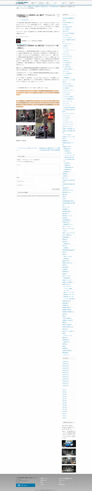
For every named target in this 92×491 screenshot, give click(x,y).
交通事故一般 (30, 6)
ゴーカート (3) (65, 71)
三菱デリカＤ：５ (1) (67, 126)
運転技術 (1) (65, 337)
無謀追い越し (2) (66, 260)
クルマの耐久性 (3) (66, 66)
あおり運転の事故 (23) (67, 26)
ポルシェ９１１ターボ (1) (68, 113)
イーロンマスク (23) (66, 37)
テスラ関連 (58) (65, 88)
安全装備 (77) (67, 150)
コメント (19, 165)
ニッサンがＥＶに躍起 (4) (68, 96)
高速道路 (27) (67, 165)
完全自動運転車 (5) (66, 220)
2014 (64, 415)
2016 (64, 411)
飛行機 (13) (64, 344)
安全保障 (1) (65, 217)
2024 (64, 394)
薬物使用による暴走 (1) (67, 320)
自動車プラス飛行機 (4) (67, 282)
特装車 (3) (64, 265)
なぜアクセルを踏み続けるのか (65, 478)
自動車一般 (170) (66, 284)
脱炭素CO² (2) (66, 341)
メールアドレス (20, 181)
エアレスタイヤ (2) (66, 43)
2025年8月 (65, 372)
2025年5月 (65, 378)
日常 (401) (64, 245)
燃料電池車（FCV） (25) (68, 294)
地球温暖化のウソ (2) (68, 224)
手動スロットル (34, 3)
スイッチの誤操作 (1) (67, 73)
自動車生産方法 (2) (66, 300)
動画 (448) (64, 194)
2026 (64, 389)
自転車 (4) (64, 313)
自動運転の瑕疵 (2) (66, 307)
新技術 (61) (64, 241)
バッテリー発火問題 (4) (70, 298)
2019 (64, 404)
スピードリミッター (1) (70, 155)
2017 (64, 409)
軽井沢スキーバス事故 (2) (68, 331)
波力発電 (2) (66, 258)
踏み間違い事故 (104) (69, 157)
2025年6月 (65, 376)
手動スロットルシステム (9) (68, 232)
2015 (64, 413)
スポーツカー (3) (67, 286)
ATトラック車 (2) (67, 134)
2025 (64, 391)
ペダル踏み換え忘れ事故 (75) (68, 107)
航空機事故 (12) (66, 171)
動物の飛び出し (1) (66, 192)
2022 (64, 398)
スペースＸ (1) (65, 75)
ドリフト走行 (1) (66, 94)
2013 (64, 417)
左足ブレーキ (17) (66, 226)
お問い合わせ (72, 3)
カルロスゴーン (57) (66, 58)
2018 (64, 407)
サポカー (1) (66, 354)
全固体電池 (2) (65, 188)
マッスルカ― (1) (66, 115)
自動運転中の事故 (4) (67, 309)
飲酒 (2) (64, 346)
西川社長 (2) (66, 60)
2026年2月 (65, 363)
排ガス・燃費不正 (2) (67, 235)
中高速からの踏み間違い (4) (68, 128)
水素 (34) (64, 254)
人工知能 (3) (65, 175)
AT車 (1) (64, 20)
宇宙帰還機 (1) (66, 77)
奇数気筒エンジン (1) (67, 215)
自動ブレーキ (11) (66, 275)
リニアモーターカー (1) (67, 122)
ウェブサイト (20, 185)
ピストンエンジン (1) (67, 101)
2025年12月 (65, 366)
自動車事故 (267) (67, 148)
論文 (49, 3)
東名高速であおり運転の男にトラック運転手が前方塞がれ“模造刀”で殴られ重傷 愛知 (49, 150)
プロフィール (65, 3)
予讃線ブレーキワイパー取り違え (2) (68, 137)
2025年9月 (65, 370)
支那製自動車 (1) (66, 237)
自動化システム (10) (66, 280)
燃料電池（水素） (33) (67, 262)
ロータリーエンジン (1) (67, 124)
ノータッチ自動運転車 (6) (68, 98)
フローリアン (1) (66, 105)
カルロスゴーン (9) (67, 335)
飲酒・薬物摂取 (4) (67, 318)
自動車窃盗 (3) (65, 303)
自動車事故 (37, 6)
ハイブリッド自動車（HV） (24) (67, 289)
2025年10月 (65, 368)
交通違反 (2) (65, 173)
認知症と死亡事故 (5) (67, 324)
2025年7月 (65, 374)
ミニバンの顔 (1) (66, 117)
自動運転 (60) (65, 305)
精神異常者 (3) (65, 271)
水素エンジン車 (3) (67, 256)
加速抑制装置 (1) (67, 277)
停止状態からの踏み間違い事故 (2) (68, 181)
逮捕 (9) (64, 333)
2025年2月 (65, 385)
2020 (64, 402)
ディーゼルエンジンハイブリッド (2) (69, 51)
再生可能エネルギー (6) (67, 190)
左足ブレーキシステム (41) (68, 228)
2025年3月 (65, 383)
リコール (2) (65, 120)
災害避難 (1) (66, 247)
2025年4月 (65, 381)
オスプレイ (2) (65, 54)
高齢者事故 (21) (68, 169)
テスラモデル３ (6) (66, 83)
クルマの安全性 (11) (66, 62)
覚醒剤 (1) (64, 322)
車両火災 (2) (65, 329)
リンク (60, 482)
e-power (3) (64, 24)
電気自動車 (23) (65, 339)
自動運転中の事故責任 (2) (68, 311)
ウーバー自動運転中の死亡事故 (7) (68, 40)
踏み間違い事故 (44, 6)
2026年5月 (65, 361)
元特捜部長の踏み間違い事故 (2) (68, 185)
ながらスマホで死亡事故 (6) (68, 33)
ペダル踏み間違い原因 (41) (68, 160)
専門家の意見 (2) (66, 222)
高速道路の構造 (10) (69, 167)
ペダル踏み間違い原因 (53, 6)
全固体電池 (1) (66, 243)
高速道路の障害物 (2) (67, 350)
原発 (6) (64, 196)
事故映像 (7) (65, 140)
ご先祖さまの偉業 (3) (68, 69)
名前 (18, 177)
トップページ (19, 6)
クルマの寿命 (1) (66, 64)
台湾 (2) (64, 198)
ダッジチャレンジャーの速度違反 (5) (68, 80)
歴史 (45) (64, 252)
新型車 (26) (64, 239)
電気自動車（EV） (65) (68, 296)
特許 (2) (65, 230)
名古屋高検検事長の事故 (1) (68, 200)
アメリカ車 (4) (65, 35)
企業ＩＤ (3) (65, 178)
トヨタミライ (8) (66, 92)
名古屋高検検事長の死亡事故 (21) (68, 204)
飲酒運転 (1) (65, 348)
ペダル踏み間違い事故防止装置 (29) (68, 110)
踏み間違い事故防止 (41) (67, 326)
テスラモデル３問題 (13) (67, 85)
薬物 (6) (64, 316)
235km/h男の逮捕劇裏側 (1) (68, 18)
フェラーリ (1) (65, 103)
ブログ (57, 3)
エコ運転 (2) (65, 45)
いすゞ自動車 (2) (66, 29)
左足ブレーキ (42, 3)
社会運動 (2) (65, 269)
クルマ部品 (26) (68, 153)
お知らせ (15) (65, 31)
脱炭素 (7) (64, 273)
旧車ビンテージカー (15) (68, 292)
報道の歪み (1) (65, 213)
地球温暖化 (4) (65, 209)
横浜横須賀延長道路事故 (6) (68, 250)
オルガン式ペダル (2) (67, 56)
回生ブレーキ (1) (66, 207)
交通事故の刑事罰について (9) (68, 143)
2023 (64, 396)
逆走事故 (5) (67, 163)
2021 (64, 400)
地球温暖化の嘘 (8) (66, 211)
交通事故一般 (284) (66, 146)
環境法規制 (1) (65, 267)
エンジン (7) (65, 48)
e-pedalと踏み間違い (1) (67, 22)
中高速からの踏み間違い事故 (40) (68, 131)
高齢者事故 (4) (65, 352)
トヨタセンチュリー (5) (67, 90)
